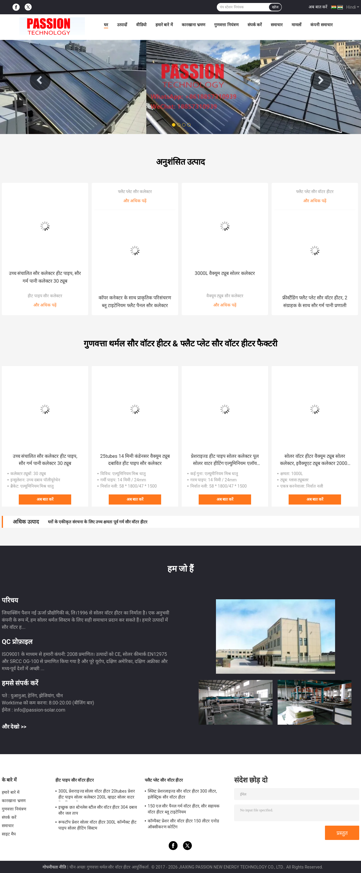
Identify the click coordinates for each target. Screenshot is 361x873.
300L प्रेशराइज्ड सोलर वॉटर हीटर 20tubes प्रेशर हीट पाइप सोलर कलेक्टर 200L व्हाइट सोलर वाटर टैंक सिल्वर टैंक (96, 795)
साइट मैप (9, 834)
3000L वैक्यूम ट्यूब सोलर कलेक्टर (225, 273)
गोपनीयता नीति (54, 867)
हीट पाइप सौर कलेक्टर (45, 295)
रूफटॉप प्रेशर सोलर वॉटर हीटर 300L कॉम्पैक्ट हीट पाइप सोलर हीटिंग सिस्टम (97, 825)
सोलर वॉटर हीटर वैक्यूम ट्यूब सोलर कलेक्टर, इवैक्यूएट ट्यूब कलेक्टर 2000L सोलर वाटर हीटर (315, 460)
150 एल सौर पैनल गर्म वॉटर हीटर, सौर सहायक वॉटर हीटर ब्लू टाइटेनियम (184, 809)
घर (106, 24)
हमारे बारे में (164, 24)
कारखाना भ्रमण (193, 24)
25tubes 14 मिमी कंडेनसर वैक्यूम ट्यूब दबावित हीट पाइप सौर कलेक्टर (135, 459)
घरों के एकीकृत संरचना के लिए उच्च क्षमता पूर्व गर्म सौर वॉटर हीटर (97, 521)
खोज (275, 7)
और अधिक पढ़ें (45, 305)
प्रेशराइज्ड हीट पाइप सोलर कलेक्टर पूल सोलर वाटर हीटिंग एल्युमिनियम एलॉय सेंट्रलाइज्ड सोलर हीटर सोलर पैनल (225, 460)
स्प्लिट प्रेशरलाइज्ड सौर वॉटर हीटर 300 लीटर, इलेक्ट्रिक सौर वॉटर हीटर (182, 794)
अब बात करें (318, 6)
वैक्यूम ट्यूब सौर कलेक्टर (224, 295)
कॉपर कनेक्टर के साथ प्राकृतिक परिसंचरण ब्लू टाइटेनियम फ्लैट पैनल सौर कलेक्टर (135, 301)
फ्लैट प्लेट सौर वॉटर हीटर (315, 191)
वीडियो (141, 24)
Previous (40, 80)
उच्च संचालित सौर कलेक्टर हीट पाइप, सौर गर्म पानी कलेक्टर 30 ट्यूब (45, 277)
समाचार (277, 24)
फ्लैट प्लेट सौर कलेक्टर (135, 191)
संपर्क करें (255, 24)
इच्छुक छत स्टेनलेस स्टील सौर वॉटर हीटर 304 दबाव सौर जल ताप (97, 810)
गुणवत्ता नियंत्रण (226, 24)
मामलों (296, 24)
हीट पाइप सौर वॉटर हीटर (74, 780)
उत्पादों (122, 24)
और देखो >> (14, 726)
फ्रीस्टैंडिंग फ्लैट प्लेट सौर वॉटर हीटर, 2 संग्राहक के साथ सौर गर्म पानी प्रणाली (314, 301)
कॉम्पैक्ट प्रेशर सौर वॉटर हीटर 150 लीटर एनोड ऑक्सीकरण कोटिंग (183, 823)
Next (320, 80)
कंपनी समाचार (321, 24)
